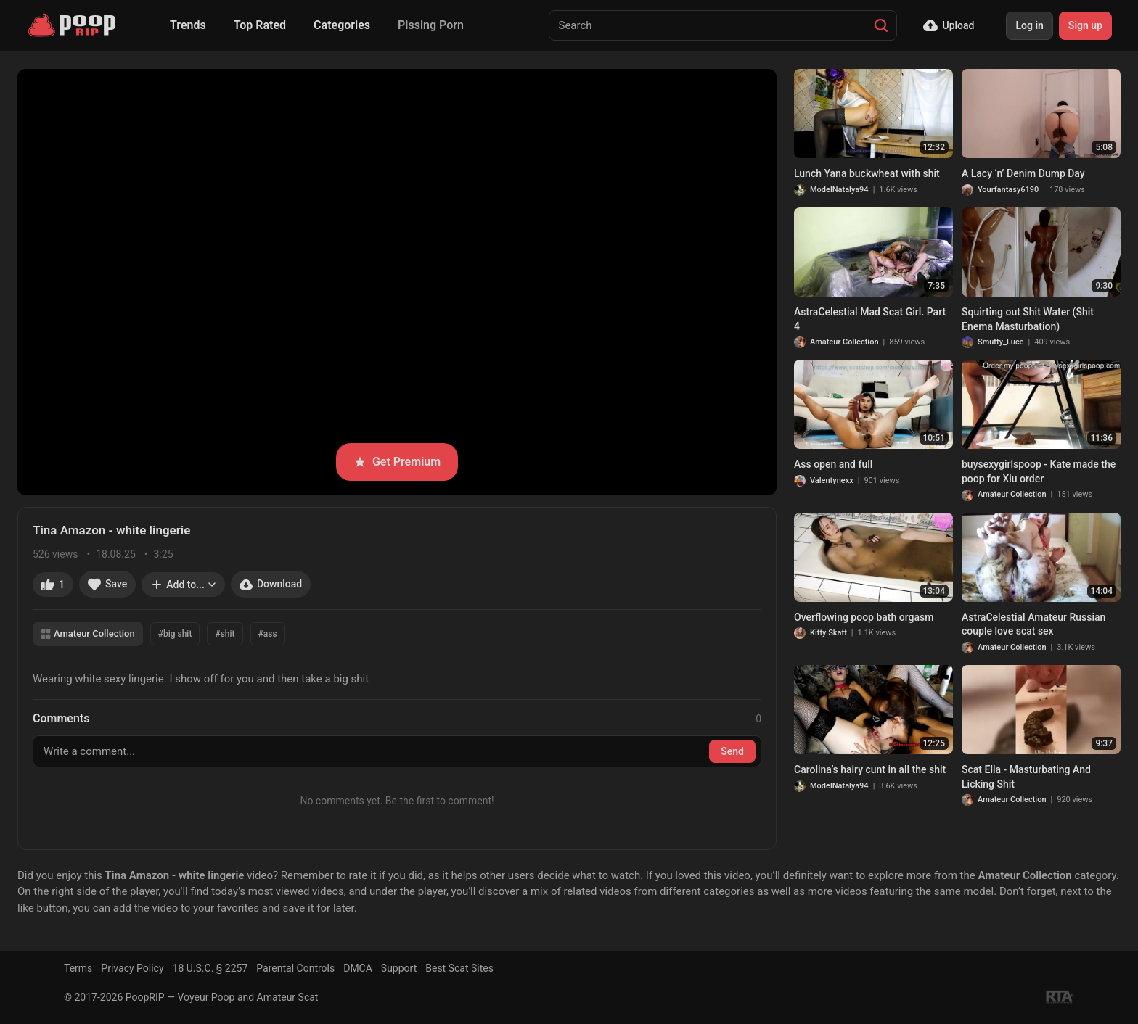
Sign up (1085, 25)
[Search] (881, 25)
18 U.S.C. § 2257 (210, 968)
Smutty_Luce (1001, 342)
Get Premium (397, 461)
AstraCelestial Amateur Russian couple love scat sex (1033, 624)
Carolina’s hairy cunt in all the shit (870, 769)
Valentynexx (832, 480)
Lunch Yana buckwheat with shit (867, 173)
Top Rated (260, 25)
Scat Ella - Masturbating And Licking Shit (1026, 777)
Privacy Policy (132, 968)
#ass (267, 634)
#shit (224, 634)
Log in (1029, 25)
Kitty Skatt (828, 632)
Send (732, 751)
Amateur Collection (88, 633)
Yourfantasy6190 (1008, 189)
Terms (78, 968)
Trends (188, 25)
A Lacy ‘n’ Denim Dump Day (1023, 173)
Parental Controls (295, 968)
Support (399, 968)
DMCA (357, 968)
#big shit (175, 634)
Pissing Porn (431, 25)
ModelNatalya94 (839, 189)
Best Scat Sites (459, 968)
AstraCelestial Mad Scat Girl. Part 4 (870, 319)
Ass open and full (833, 464)
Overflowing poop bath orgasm (863, 617)
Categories (342, 25)
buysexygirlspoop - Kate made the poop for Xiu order (1039, 471)
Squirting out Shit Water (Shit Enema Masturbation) (1028, 319)
